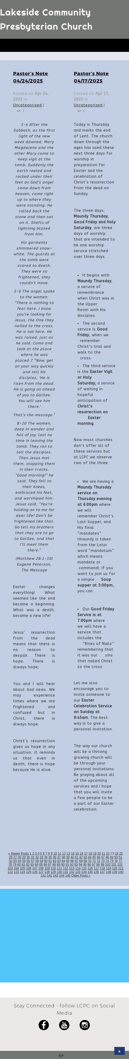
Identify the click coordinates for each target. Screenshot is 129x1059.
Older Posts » (81, 875)
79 (14, 864)
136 (96, 872)
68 (80, 861)
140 (120, 872)
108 (41, 868)
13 (68, 853)
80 (19, 864)
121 (120, 868)
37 (59, 857)
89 (58, 864)
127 (41, 872)
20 (99, 853)
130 (59, 872)
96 (89, 864)
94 (80, 864)
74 (107, 861)
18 (90, 853)
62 (54, 861)
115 (84, 868)
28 (19, 857)
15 (77, 853)
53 (15, 861)
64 (63, 861)
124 (22, 872)
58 (37, 861)
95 (84, 864)
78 (10, 864)
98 (98, 864)
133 (77, 872)
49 (111, 857)
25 (121, 853)
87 (49, 864)
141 (43, 875)
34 (46, 857)
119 (108, 868)
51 (120, 857)
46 (98, 857)
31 (32, 857)
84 (36, 864)
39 (67, 857)
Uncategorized (27, 105)
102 (120, 864)
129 (53, 872)
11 (59, 853)
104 (16, 868)
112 (65, 868)
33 (41, 857)
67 (76, 861)
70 (89, 861)
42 (80, 857)
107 (35, 868)
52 (10, 861)
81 (23, 864)
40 (72, 857)
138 (108, 872)
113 (71, 868)
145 (67, 875)
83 (32, 864)
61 (50, 861)
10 (55, 853)
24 (116, 853)
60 (46, 861)
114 (77, 868)
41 (76, 857)
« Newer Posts (18, 853)
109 (47, 868)
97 (93, 864)
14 (72, 853)
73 (103, 861)
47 (103, 857)
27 (15, 857)
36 (54, 857)
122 (10, 872)
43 (85, 857)
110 (53, 868)
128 (47, 872)
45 (94, 857)
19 (94, 853)
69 (85, 861)
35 (50, 857)
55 (23, 861)
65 (67, 861)
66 (72, 861)
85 (41, 864)
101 (113, 864)
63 (59, 861)
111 (59, 868)
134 (84, 872)
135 (90, 872)
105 (22, 868)
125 (28, 872)
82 (27, 864)
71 (94, 861)
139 (114, 872)
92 (71, 864)
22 (108, 853)
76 (116, 861)
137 (102, 872)
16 (81, 853)
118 (102, 868)
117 (96, 868)
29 (23, 857)
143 (55, 875)
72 (98, 861)
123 (16, 872)
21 (103, 853)
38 (63, 857)
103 (10, 868)
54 (19, 861)
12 (64, 853)
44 (89, 857)
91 (67, 864)
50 (116, 857)
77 (120, 861)
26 (10, 857)
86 (45, 864)
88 (54, 864)
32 (37, 857)
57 (32, 861)
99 (102, 864)
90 (63, 864)
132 (71, 872)
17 (85, 853)
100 (107, 864)
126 (35, 872)
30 (28, 857)
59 (41, 861)
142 (49, 875)
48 (107, 857)
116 (90, 868)
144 (61, 875)
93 (76, 864)
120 (114, 868)
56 (28, 861)
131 (65, 872)
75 (111, 861)
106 (28, 868)
